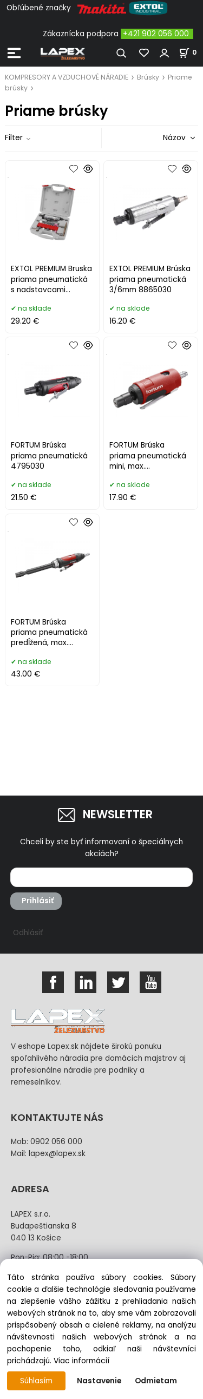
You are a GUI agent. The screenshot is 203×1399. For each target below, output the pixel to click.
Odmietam (156, 1381)
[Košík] (191, 52)
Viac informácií (81, 1361)
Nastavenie (99, 1381)
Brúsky (148, 77)
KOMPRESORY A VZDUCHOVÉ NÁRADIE (66, 77)
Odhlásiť (28, 933)
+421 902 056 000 (156, 34)
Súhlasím (36, 1381)
